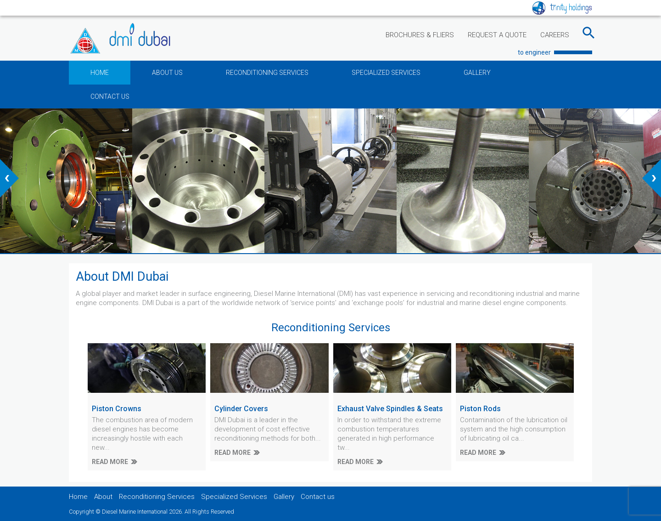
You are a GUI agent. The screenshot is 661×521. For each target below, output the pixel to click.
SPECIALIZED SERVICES (386, 72)
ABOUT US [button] (167, 72)
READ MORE (110, 461)
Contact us (318, 497)
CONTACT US (109, 96)
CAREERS (554, 35)
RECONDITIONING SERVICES (267, 72)
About (103, 497)
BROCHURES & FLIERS (420, 35)
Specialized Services (234, 497)
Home (78, 497)
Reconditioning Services (157, 497)
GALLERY (477, 72)
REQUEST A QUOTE (497, 35)
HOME (99, 72)
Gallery (284, 497)
